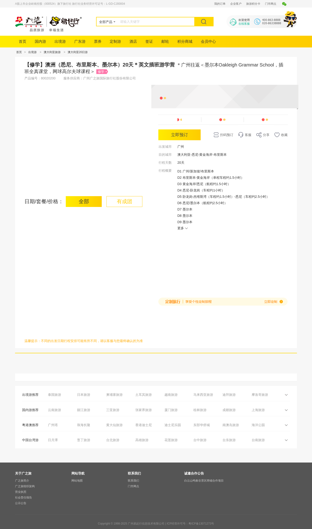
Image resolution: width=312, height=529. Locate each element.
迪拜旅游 (229, 395)
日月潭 (53, 440)
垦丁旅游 (83, 440)
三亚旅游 (112, 410)
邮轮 (165, 41)
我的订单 (220, 3)
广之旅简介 (22, 480)
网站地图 (77, 480)
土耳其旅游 (143, 395)
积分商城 (184, 41)
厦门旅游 (171, 410)
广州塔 (53, 425)
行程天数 (165, 162)
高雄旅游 (141, 440)
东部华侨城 (201, 425)
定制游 (115, 41)
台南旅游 (258, 440)
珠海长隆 (83, 425)
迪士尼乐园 (172, 425)
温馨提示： (32, 341)
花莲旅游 (171, 440)
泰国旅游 (54, 395)
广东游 (80, 41)
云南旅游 (54, 410)
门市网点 (270, 3)
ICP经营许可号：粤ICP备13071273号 (190, 523)
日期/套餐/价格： (43, 201)
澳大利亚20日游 (78, 52)
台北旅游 (112, 440)
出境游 (60, 41)
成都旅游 (229, 410)
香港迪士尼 (143, 425)
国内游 (40, 41)
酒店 (133, 41)
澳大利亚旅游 (52, 52)
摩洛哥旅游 (260, 395)
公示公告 (20, 503)
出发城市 (165, 146)
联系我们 (133, 480)
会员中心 (208, 41)
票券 (97, 41)
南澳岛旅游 (230, 425)
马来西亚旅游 (203, 395)
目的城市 (165, 154)
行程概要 (165, 170)
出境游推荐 (30, 395)
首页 (22, 41)
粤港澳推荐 (30, 425)
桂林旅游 (200, 410)
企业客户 (236, 3)
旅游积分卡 (253, 3)
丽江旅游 (83, 410)
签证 (149, 41)
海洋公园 (258, 425)
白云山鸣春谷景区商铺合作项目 (204, 480)
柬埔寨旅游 (114, 395)
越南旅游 (171, 395)
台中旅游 (200, 440)
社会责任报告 (23, 497)
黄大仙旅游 (114, 425)
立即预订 (179, 134)
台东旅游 (229, 440)
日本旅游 (83, 395)
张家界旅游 (143, 410)
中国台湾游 (30, 440)
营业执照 (20, 492)
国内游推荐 (30, 410)
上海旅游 (258, 410)
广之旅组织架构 (25, 486)
